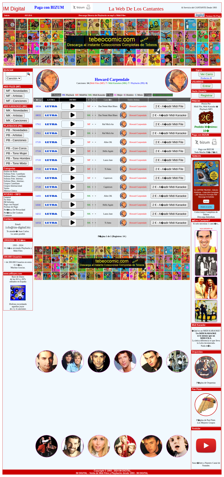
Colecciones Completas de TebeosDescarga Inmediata (206, 213)
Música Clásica (10, 190)
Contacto (7, 215)
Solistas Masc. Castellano (14, 176)
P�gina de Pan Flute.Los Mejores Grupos (206, 419)
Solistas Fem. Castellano (14, 174)
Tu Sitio (7, 199)
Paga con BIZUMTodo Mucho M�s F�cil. (206, 149)
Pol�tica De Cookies (13, 213)
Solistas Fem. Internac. (13, 178)
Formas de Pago (10, 207)
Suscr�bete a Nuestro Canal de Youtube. (206, 462)
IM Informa (8, 202)
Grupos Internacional (12, 186)
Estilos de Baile (10, 171)
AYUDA (28, 15)
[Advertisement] (112, 319)
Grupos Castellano (11, 183)
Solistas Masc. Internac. (13, 181)
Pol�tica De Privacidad (14, 209)
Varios (6, 188)
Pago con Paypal (10, 204)
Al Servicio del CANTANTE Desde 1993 (199, 7)
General (7, 197)
